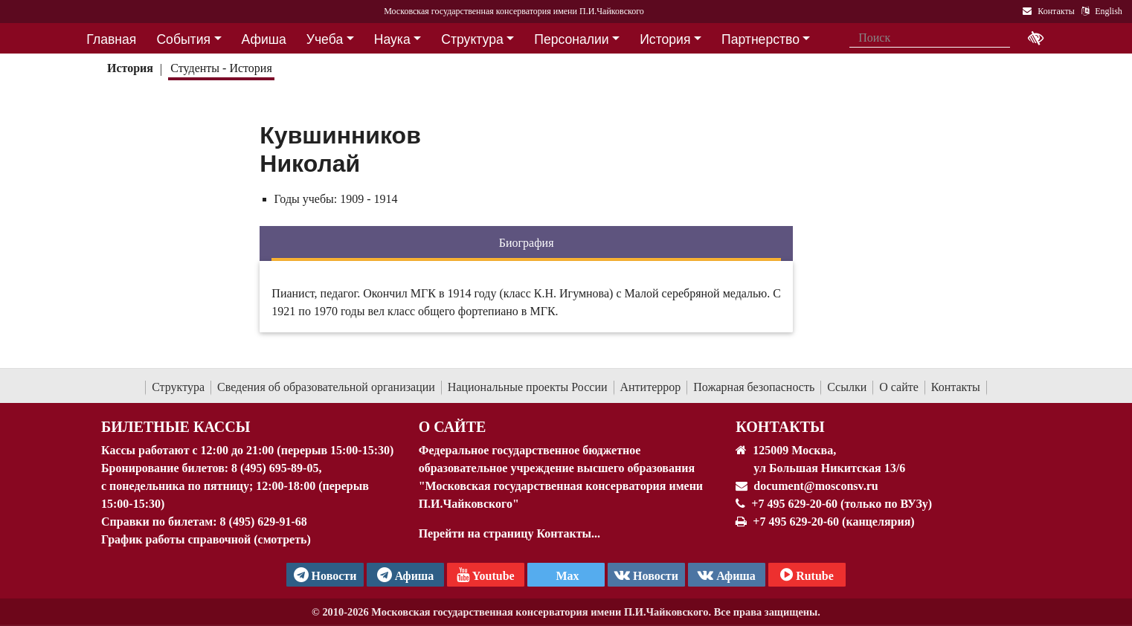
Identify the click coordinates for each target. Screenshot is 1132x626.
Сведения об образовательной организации (326, 387)
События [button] (183, 39)
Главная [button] (111, 39)
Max (566, 575)
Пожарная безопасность (753, 387)
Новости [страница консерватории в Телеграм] (325, 574)
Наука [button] (392, 39)
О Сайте (452, 427)
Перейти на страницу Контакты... (509, 533)
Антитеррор (650, 387)
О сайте (899, 387)
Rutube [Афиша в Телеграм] (807, 574)
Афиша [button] (264, 39)
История (130, 68)
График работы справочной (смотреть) (206, 539)
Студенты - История (220, 68)
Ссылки (846, 387)
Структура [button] (472, 39)
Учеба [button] (324, 39)
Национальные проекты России (528, 387)
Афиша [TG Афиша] (405, 574)
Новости (646, 574)
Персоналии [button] (571, 39)
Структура (178, 387)
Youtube (485, 574)
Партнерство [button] (760, 39)
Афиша (727, 574)
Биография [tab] (526, 242)
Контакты (955, 387)
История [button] (665, 39)
